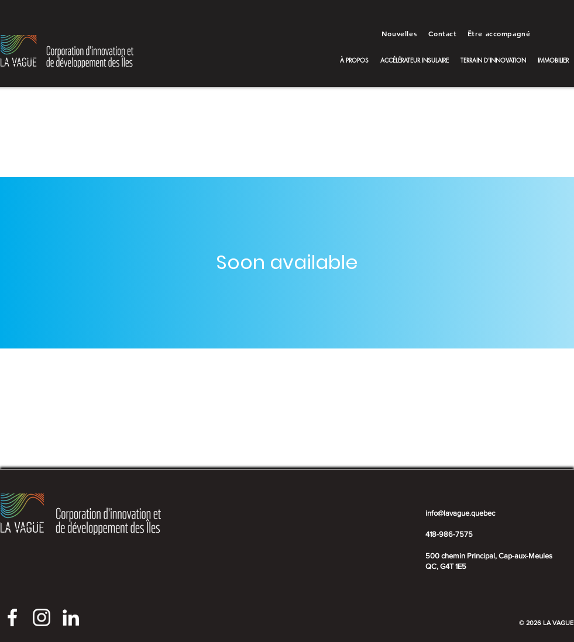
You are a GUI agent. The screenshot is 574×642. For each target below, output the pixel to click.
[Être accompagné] (500, 33)
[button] (354, 60)
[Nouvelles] (400, 33)
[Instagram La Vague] (41, 617)
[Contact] (444, 33)
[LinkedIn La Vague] (71, 617)
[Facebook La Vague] (12, 617)
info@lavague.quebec (460, 513)
